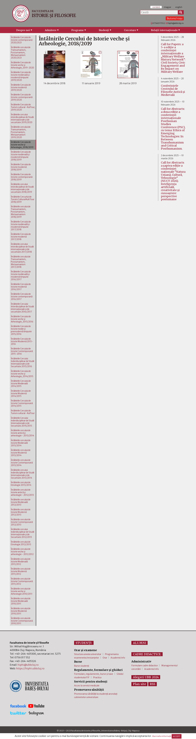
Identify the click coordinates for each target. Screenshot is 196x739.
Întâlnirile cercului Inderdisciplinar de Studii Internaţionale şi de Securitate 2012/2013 (22, 533)
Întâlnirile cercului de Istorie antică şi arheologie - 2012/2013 (22, 492)
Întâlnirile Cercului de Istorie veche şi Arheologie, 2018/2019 (22, 145)
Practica (97, 677)
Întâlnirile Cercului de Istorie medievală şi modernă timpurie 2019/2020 (21, 76)
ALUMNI (139, 643)
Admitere (50, 30)
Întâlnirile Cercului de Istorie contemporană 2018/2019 (21, 177)
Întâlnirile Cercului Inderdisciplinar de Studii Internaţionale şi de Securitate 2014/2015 (22, 422)
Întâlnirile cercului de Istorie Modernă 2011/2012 (20, 571)
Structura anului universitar (87, 654)
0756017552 (159, 23)
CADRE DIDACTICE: (147, 654)
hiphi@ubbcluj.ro (176, 23)
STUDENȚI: (84, 643)
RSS (152, 684)
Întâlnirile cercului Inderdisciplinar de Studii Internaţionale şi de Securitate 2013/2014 (22, 474)
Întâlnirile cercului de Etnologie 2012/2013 (21, 543)
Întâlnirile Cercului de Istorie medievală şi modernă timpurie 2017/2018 (21, 225)
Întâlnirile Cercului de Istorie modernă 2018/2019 (21, 167)
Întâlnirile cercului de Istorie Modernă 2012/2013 (20, 512)
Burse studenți (81, 665)
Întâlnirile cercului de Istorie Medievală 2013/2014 (20, 443)
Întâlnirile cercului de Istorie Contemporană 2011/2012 (22, 581)
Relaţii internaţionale (164, 30)
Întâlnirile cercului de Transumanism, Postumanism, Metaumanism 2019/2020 (20, 132)
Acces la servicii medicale (86, 685)
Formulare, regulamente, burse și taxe (93, 674)
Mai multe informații (161, 736)
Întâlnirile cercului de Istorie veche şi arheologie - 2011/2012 (22, 552)
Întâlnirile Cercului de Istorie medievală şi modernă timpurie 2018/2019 (21, 156)
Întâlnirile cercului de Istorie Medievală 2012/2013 (20, 502)
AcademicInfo (118, 657)
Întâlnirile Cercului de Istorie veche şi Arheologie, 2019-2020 (22, 65)
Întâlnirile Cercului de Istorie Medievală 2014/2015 (21, 383)
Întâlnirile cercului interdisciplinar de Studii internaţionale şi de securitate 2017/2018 (22, 248)
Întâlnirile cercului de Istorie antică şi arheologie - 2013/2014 (22, 433)
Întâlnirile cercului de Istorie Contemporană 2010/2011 (22, 621)
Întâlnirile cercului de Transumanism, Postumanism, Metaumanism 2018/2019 (20, 211)
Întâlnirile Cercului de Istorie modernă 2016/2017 (21, 287)
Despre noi (23, 30)
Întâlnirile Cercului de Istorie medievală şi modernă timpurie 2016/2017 (21, 275)
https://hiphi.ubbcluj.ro (30, 668)
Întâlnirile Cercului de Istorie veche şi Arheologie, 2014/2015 (22, 374)
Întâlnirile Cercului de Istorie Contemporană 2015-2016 (22, 351)
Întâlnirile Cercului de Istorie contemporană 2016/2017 (21, 297)
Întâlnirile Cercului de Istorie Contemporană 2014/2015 (22, 403)
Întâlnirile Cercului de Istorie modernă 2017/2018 (21, 237)
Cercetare (130, 30)
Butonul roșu (175, 18)
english (178, 7)
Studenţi (104, 30)
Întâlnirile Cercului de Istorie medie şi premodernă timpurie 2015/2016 (21, 330)
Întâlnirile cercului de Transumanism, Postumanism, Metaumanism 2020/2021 (20, 52)
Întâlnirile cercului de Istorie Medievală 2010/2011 (20, 601)
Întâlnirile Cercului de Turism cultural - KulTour (23, 412)
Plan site (139, 684)
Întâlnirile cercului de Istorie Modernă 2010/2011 (20, 611)
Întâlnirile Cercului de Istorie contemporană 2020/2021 (21, 40)
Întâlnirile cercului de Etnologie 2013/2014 (21, 483)
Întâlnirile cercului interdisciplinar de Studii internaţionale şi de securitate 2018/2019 (22, 188)
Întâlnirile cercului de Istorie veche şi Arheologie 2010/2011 (21, 591)
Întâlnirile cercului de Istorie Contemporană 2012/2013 (22, 522)
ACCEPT (176, 736)
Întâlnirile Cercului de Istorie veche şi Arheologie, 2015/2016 (22, 319)
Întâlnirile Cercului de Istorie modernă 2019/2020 (21, 87)
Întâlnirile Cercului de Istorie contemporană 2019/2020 (21, 97)
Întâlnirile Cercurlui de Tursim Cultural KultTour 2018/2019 (22, 199)
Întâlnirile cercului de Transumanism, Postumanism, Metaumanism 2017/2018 (20, 261)
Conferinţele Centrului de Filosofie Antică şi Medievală (173, 90)
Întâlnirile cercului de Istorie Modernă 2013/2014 (20, 453)
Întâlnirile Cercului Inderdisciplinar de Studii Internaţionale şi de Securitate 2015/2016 (22, 362)
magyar (167, 7)
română (156, 7)
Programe (77, 30)
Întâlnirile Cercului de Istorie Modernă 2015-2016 (22, 341)
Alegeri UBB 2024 (146, 677)
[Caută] (181, 12)
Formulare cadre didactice (144, 665)
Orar (105, 657)
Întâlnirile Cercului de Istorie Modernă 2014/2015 (21, 393)
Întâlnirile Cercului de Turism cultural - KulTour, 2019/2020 (23, 107)
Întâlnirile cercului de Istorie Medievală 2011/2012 (20, 562)
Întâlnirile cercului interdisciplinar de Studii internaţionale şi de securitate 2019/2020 (22, 118)
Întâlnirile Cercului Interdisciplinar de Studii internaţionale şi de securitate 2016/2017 (22, 308)
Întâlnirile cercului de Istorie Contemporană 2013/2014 (22, 463)
